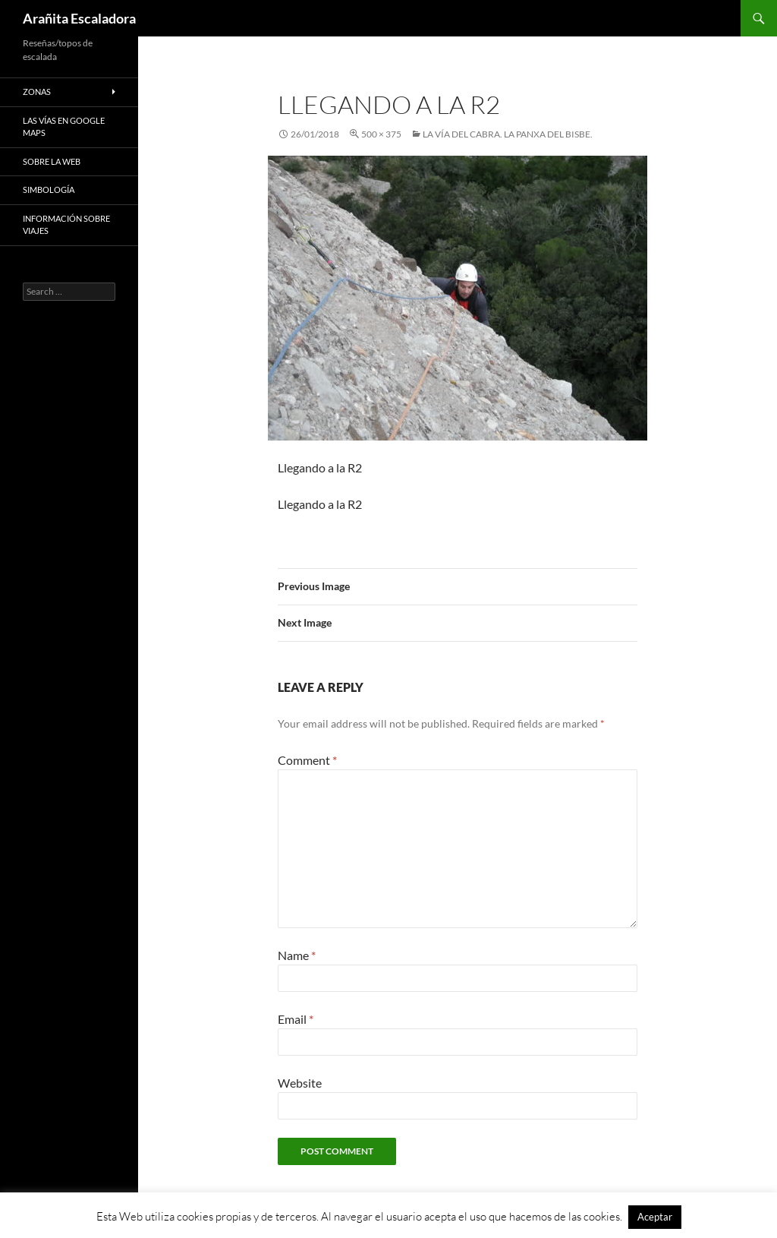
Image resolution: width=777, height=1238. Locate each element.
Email (295, 1019)
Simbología (48, 189)
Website (300, 1082)
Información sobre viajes (66, 224)
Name (297, 955)
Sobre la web (51, 161)
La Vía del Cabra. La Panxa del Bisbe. (508, 134)
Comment (307, 760)
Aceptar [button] (654, 1217)
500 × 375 (381, 134)
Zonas (37, 91)
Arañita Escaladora (79, 18)
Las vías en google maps (64, 126)
